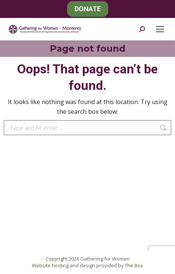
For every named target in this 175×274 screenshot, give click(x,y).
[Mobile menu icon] (160, 29)
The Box (134, 265)
